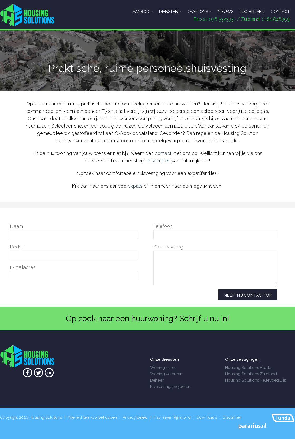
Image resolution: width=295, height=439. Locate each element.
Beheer (157, 380)
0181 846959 (276, 19)
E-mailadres (23, 267)
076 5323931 (222, 19)
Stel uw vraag (168, 247)
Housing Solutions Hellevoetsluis (255, 380)
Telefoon (163, 226)
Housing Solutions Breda (248, 367)
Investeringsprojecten (170, 386)
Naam (16, 226)
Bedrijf (17, 247)
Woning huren (163, 367)
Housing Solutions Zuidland (251, 374)
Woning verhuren (166, 374)
